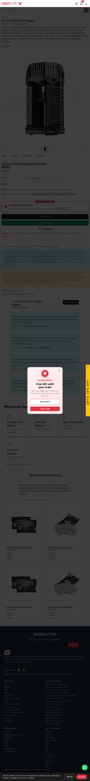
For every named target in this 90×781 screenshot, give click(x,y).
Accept (81, 777)
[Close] (59, 370)
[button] (86, 4)
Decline (70, 777)
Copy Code (45, 409)
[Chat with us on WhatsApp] (85, 767)
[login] (77, 3)
